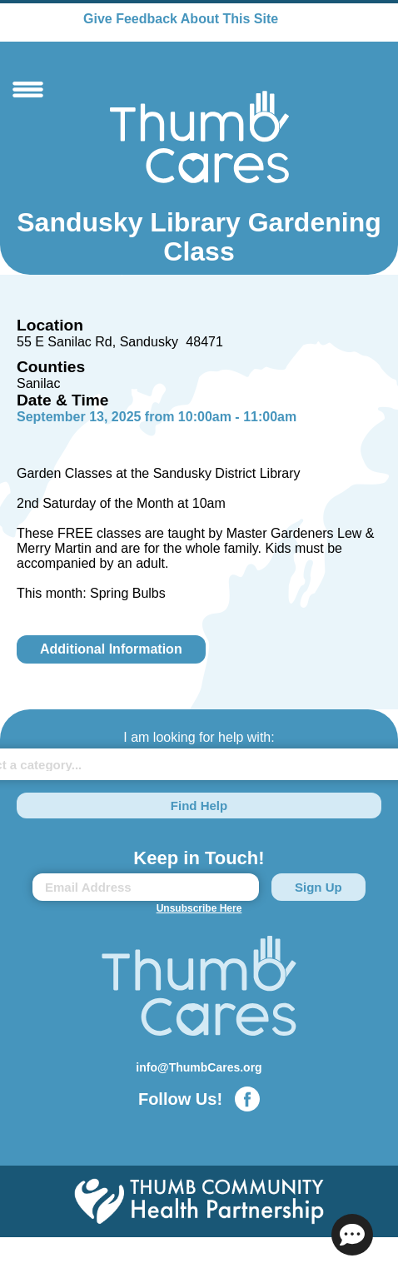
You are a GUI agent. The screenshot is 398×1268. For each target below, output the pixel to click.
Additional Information (111, 649)
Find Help (199, 805)
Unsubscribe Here (199, 908)
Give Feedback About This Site (180, 19)
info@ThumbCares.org (198, 1067)
